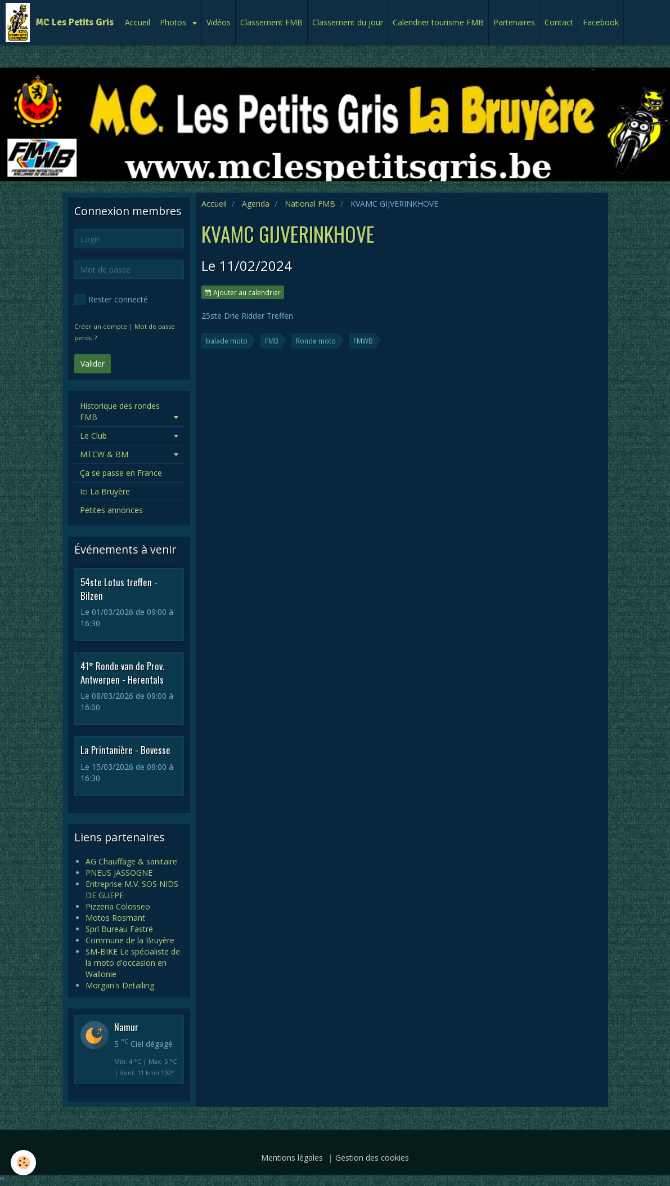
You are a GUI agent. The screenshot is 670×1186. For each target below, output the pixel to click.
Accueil (137, 22)
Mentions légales (292, 1157)
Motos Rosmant (115, 917)
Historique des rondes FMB (120, 411)
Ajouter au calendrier (243, 292)
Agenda (255, 203)
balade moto (227, 340)
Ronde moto (316, 340)
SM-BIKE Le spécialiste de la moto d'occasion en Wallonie (133, 962)
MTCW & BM (104, 454)
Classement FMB (271, 22)
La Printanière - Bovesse (125, 750)
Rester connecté (111, 299)
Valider (92, 363)
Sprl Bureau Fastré (119, 929)
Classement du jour (347, 22)
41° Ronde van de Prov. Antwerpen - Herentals (122, 672)
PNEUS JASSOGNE (119, 872)
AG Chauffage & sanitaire (131, 861)
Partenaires (514, 22)
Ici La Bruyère (105, 491)
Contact (559, 22)
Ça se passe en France (121, 472)
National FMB (310, 203)
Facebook (601, 22)
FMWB (363, 340)
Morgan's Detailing (120, 985)
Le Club (93, 435)
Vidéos (218, 22)
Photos (174, 22)
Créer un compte (100, 326)
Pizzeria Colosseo (118, 906)
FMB (271, 340)
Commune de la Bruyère (130, 940)
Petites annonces (111, 510)
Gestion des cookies (372, 1157)
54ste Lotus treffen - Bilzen (119, 589)
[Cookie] (24, 1162)
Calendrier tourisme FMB (438, 22)
